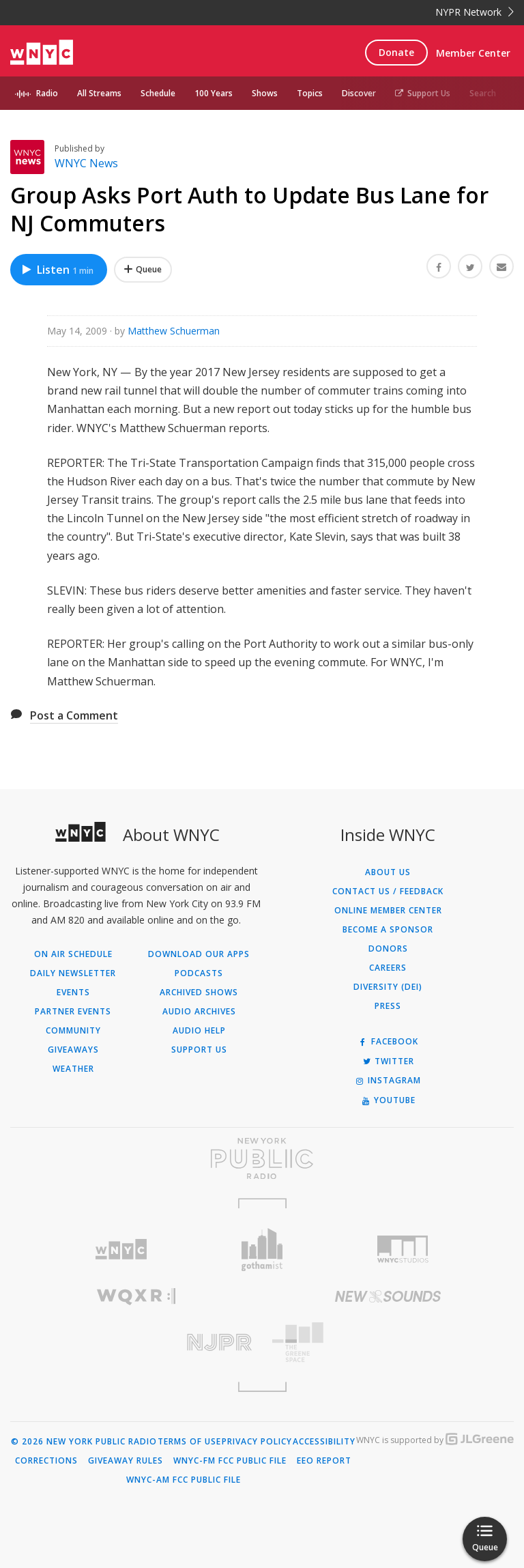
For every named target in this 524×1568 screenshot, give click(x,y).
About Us (388, 872)
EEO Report (324, 1461)
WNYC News (86, 163)
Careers (388, 968)
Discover (359, 93)
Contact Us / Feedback (387, 891)
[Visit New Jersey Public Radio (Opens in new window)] (136, 1342)
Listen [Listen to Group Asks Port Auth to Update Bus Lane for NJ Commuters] (56, 269)
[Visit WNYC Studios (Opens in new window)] (403, 1249)
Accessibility (324, 1442)
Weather (73, 1069)
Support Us (422, 93)
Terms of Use (189, 1442)
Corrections (46, 1461)
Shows (265, 93)
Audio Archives (199, 1012)
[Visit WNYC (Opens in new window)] (121, 1249)
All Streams (99, 93)
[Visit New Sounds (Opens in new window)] (388, 1296)
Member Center (473, 52)
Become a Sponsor (388, 930)
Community (73, 1031)
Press (388, 1006)
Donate (396, 52)
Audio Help (199, 1031)
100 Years (213, 93)
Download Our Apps (199, 954)
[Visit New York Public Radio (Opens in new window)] (262, 1158)
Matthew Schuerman (174, 330)
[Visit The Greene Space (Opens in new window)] (388, 1342)
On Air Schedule (73, 954)
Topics (310, 93)
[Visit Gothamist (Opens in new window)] (262, 1249)
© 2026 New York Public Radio (84, 1442)
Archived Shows (199, 992)
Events (73, 992)
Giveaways (73, 1050)
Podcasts (199, 973)
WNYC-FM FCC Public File (230, 1461)
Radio (47, 93)
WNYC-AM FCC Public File (183, 1480)
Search (482, 93)
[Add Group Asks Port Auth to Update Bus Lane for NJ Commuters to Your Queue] (143, 270)
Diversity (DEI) (387, 987)
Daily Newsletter (73, 973)
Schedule (158, 93)
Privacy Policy (257, 1442)
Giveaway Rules (125, 1461)
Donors (388, 949)
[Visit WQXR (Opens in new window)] (136, 1296)
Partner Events (73, 1012)
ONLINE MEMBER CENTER (388, 911)
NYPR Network (474, 11)
